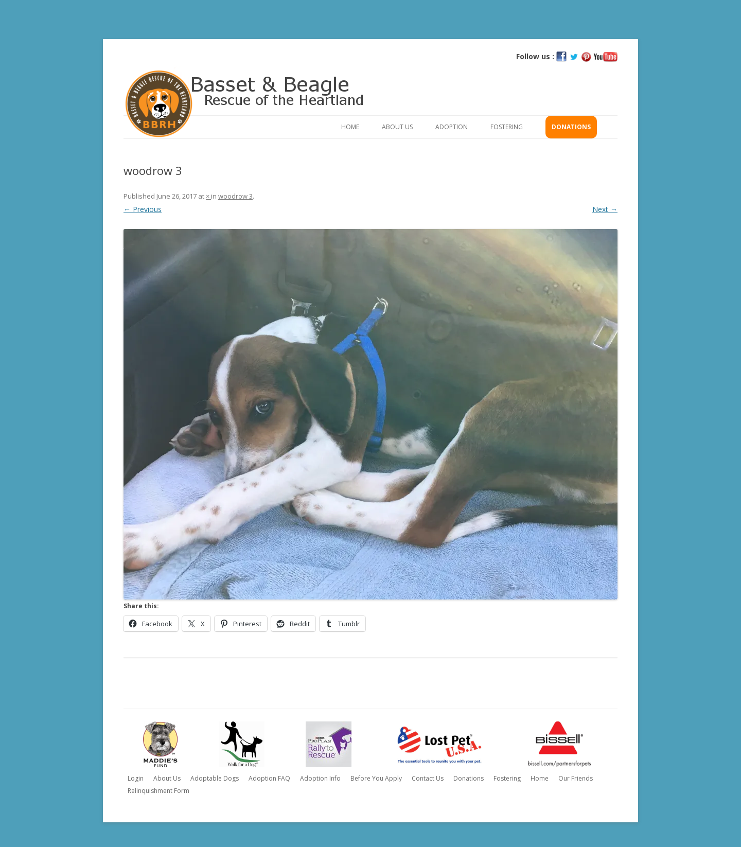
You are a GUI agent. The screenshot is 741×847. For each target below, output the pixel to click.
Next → (604, 209)
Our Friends (575, 778)
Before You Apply (376, 778)
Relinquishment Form (158, 790)
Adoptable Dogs (214, 778)
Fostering (506, 126)
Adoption (451, 126)
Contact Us (428, 778)
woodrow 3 (235, 196)
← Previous (142, 209)
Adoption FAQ (269, 778)
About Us (397, 126)
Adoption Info (320, 778)
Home (350, 126)
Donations (571, 126)
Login (136, 778)
